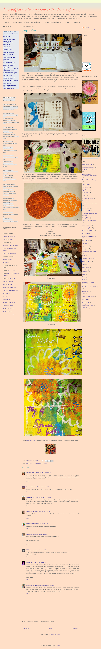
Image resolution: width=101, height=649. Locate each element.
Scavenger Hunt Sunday (88, 258)
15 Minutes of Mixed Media (89, 169)
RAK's (83, 256)
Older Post (75, 628)
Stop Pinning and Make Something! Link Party (26, 22)
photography (85, 249)
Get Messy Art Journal (87, 198)
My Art (67, 22)
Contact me (77, 22)
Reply (27, 481)
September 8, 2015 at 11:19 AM (46, 585)
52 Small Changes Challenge (89, 180)
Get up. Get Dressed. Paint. (53, 22)
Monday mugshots (86, 228)
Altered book (85, 184)
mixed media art (86, 225)
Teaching (84, 279)
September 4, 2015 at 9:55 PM (39, 550)
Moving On (6, 262)
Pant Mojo (84, 243)
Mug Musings (85, 233)
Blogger (58, 645)
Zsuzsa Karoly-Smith (32, 585)
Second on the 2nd (86, 261)
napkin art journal (86, 240)
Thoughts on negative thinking (89, 287)
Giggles (28, 562)
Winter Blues (85, 299)
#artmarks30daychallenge (88, 167)
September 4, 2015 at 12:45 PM (43, 472)
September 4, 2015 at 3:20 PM (40, 523)
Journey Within (86, 218)
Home (7, 22)
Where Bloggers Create (88, 296)
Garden (84, 195)
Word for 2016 (85, 302)
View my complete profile (88, 30)
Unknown (86, 27)
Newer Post (26, 628)
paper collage (85, 246)
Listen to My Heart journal (89, 220)
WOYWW (84, 307)
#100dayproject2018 (87, 164)
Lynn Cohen (29, 486)
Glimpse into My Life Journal (89, 203)
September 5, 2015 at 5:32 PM (38, 562)
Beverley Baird (30, 472)
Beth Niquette (30, 511)
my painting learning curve (40, 463)
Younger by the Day (8, 281)
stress (83, 274)
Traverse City (85, 291)
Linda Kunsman (30, 497)
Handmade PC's (86, 211)
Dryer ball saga (86, 190)
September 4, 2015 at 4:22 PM (40, 534)
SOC (83, 264)
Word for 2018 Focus (87, 305)
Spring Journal (85, 267)
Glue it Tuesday (86, 208)
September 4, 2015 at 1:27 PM (41, 486)
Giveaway (84, 201)
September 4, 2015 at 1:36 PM (42, 511)
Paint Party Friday (30, 440)
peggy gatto (29, 523)
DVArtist (28, 550)
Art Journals (29, 463)
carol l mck (29, 534)
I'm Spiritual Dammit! (8, 305)
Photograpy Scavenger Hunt (89, 251)
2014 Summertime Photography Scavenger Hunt (89, 174)
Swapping (84, 277)
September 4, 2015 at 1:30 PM (43, 497)
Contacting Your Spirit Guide (10, 290)
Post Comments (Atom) (54, 634)
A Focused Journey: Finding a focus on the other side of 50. (39, 9)
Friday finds (85, 192)
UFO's (83, 294)
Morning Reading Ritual (88, 230)
